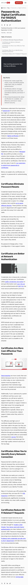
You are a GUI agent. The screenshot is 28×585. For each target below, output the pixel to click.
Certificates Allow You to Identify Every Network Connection (12, 50)
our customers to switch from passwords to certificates (13, 165)
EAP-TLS (20, 286)
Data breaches (5, 376)
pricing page (19, 577)
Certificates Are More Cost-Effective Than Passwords (13, 46)
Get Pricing (19, 2)
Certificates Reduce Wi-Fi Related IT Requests (14, 54)
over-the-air (21, 284)
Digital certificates (12, 136)
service (13, 437)
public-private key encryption (14, 282)
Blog (8, 7)
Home (3, 7)
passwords (6, 111)
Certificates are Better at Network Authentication (11, 42)
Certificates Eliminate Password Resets (12, 40)
